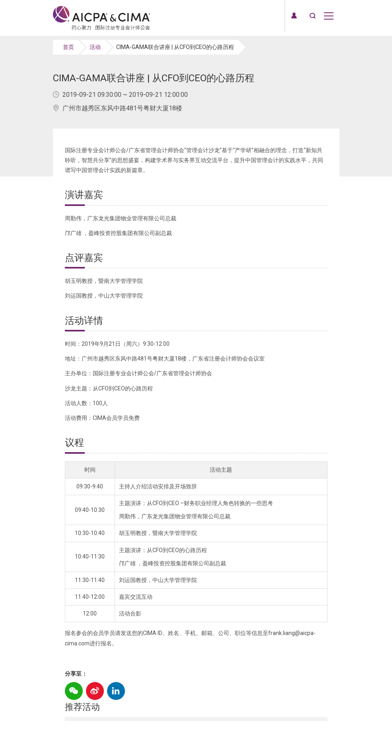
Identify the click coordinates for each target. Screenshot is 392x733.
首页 (68, 47)
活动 (95, 47)
